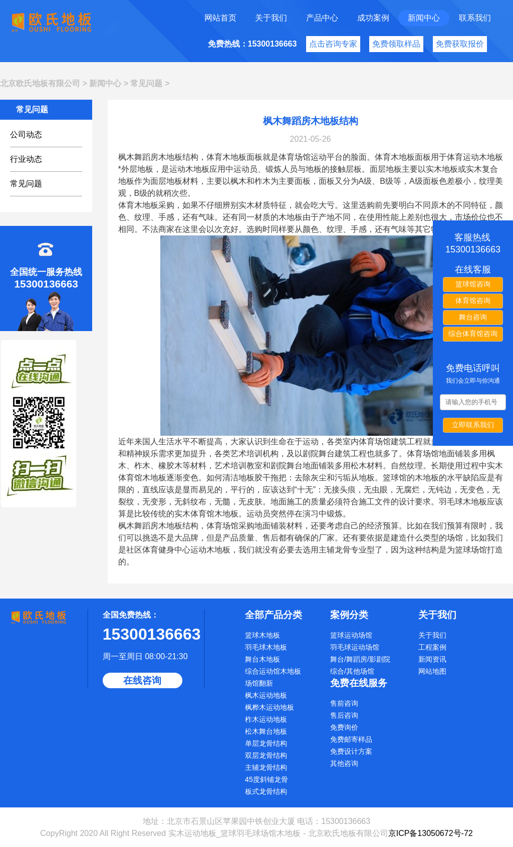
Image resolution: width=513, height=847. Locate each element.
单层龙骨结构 (266, 743)
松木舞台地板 (266, 731)
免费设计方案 (351, 751)
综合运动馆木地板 (273, 671)
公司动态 (26, 134)
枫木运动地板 (266, 695)
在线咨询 (142, 680)
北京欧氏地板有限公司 (40, 83)
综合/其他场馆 (352, 671)
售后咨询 (344, 715)
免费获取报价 (460, 44)
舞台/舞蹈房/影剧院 (360, 659)
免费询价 (344, 727)
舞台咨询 (473, 317)
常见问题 (146, 83)
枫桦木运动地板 (269, 707)
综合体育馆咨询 (472, 334)
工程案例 (432, 647)
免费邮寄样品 (351, 739)
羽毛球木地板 (266, 647)
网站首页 (220, 18)
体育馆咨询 (472, 301)
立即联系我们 (473, 425)
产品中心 (322, 18)
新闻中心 (424, 18)
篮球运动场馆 (351, 635)
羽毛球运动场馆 (354, 647)
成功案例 (373, 18)
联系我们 (475, 18)
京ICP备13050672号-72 (430, 833)
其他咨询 (344, 763)
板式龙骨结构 (266, 791)
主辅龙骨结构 (266, 767)
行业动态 (26, 159)
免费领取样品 (396, 44)
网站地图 (432, 671)
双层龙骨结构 (266, 755)
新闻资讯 (432, 659)
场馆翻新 (259, 683)
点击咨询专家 (333, 44)
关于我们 (271, 18)
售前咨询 (344, 703)
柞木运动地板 (266, 719)
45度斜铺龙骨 (266, 779)
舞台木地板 (262, 659)
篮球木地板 (262, 635)
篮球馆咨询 (472, 284)
